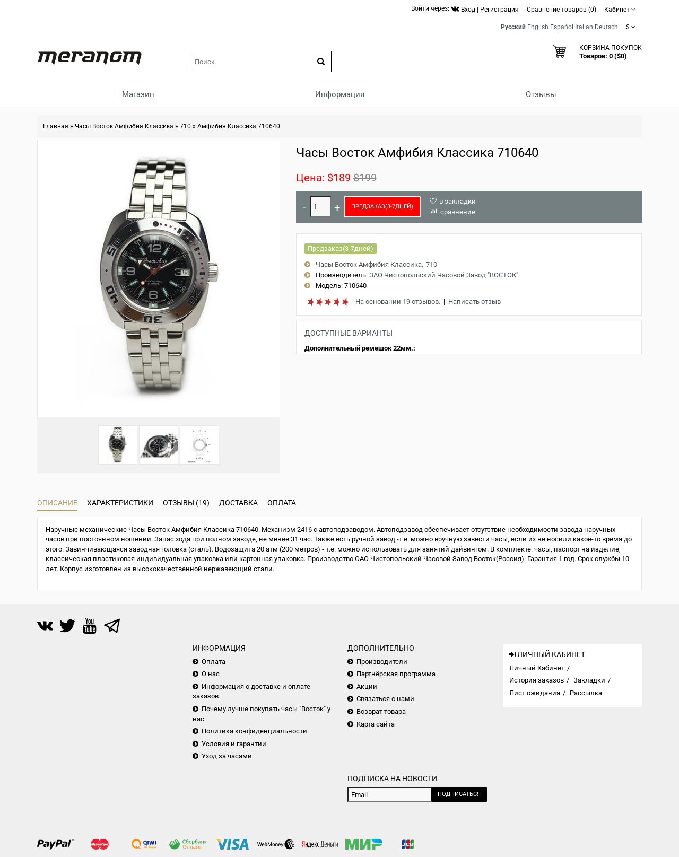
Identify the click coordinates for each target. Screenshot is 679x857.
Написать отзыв (474, 301)
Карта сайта (375, 724)
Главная (55, 126)
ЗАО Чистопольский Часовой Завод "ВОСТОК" (443, 275)
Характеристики (120, 503)
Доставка (238, 503)
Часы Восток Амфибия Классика (124, 126)
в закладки (457, 201)
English (538, 27)
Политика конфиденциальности (254, 731)
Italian (584, 27)
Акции (366, 686)
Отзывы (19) (186, 503)
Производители (381, 662)
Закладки (589, 680)
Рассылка (586, 693)
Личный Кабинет (536, 668)
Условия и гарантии (234, 744)
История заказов (536, 680)
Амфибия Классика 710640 (238, 126)
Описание (57, 503)
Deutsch (606, 27)
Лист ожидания (534, 693)
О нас (211, 674)
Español (561, 27)
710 (185, 126)
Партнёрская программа (396, 674)
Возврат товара (381, 711)
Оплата (281, 503)
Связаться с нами (385, 699)
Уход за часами (227, 756)
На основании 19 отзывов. (397, 301)
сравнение (457, 212)
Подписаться (459, 794)
